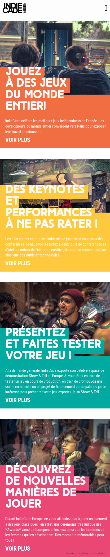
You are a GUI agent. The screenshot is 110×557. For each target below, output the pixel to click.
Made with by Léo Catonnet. (78, 553)
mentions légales (98, 553)
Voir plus (17, 140)
